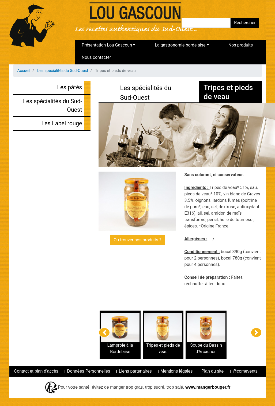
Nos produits (240, 45)
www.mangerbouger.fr (207, 387)
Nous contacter (96, 57)
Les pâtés (69, 87)
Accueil (24, 70)
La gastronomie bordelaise (180, 45)
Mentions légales (176, 371)
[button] (104, 332)
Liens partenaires (135, 371)
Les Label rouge (61, 123)
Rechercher (244, 22)
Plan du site (212, 371)
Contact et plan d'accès (36, 371)
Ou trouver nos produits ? (137, 239)
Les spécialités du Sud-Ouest (62, 70)
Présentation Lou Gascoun (107, 45)
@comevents (245, 371)
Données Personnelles (88, 371)
